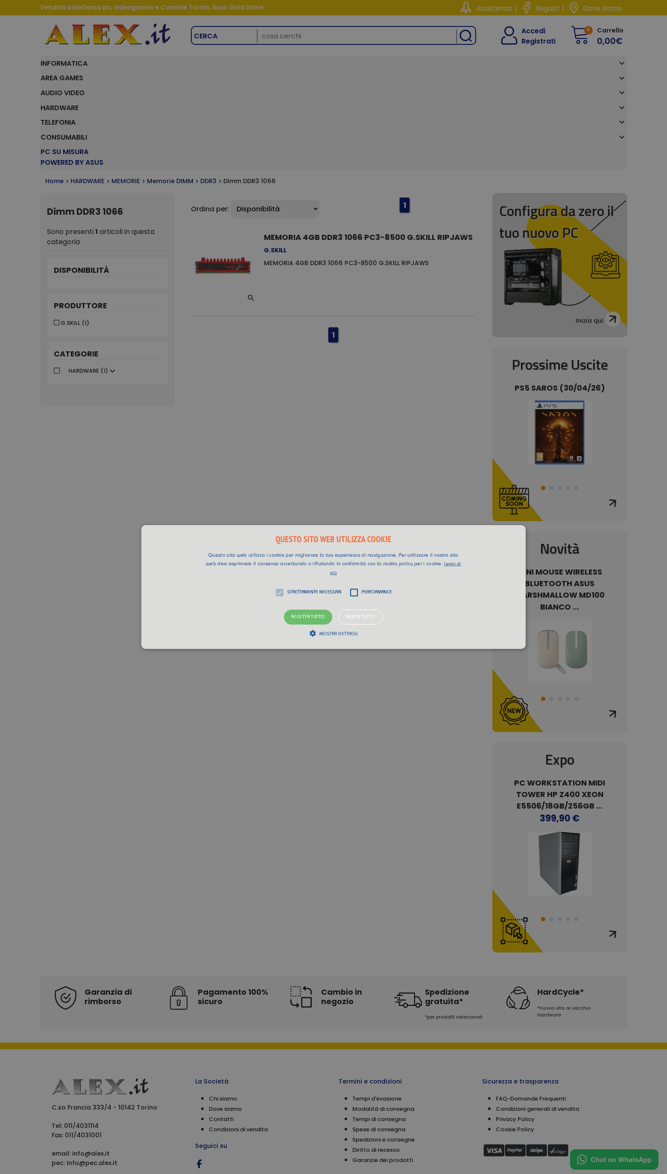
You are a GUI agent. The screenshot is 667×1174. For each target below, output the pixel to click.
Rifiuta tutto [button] (360, 617)
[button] (333, 587)
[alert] (333, 587)
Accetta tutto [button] (308, 617)
